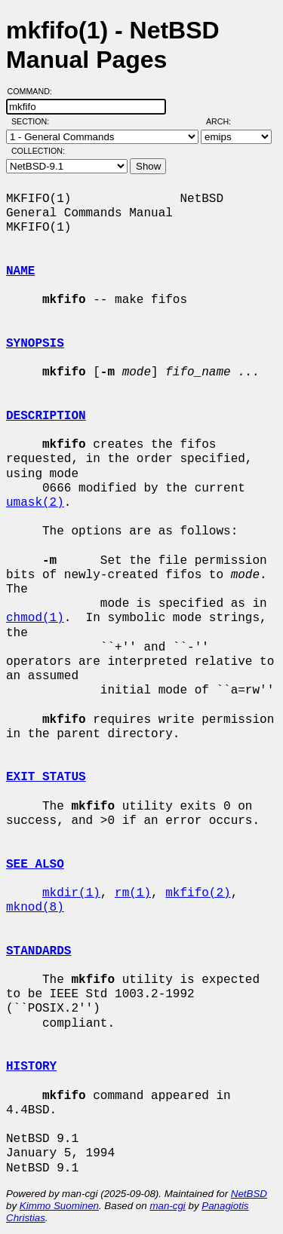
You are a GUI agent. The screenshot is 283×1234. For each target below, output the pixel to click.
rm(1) (133, 893)
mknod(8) (35, 907)
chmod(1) (35, 618)
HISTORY (31, 1066)
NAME (20, 271)
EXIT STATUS (46, 777)
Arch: (225, 121)
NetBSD (249, 1193)
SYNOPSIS (35, 343)
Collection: (38, 150)
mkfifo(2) (197, 893)
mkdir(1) (71, 893)
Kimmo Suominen (59, 1205)
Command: (34, 91)
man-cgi (167, 1205)
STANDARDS (38, 951)
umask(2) (35, 503)
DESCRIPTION (46, 416)
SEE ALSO (35, 864)
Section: (33, 121)
